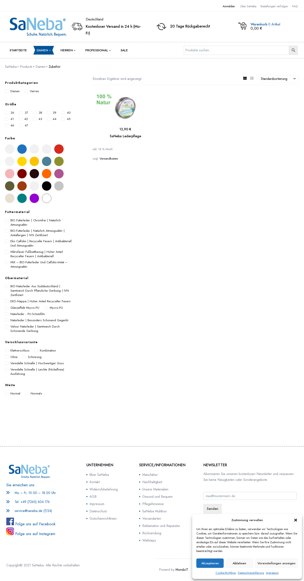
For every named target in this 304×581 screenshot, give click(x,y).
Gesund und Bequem (157, 496)
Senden (212, 508)
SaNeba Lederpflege (125, 136)
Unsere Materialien (155, 489)
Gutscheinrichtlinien (103, 518)
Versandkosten (109, 158)
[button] (296, 520)
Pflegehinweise (153, 504)
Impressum (272, 573)
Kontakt (95, 482)
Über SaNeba (99, 474)
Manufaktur (150, 474)
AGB (93, 496)
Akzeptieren (210, 563)
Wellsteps (149, 540)
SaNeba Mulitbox (154, 511)
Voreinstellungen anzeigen (276, 563)
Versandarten (151, 518)
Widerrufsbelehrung (104, 489)
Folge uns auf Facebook (35, 524)
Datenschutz (98, 511)
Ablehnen (239, 563)
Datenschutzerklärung (251, 573)
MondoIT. (182, 569)
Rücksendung (151, 533)
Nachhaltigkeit (152, 482)
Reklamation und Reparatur (161, 525)
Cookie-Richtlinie (226, 573)
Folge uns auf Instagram (34, 534)
